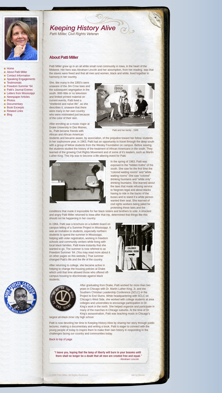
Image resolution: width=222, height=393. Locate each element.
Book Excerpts (15, 107)
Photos (11, 100)
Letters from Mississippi (21, 93)
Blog (9, 114)
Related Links (15, 111)
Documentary (15, 104)
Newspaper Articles (18, 96)
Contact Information (18, 75)
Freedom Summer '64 (20, 86)
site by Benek (138, 375)
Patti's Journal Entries (20, 89)
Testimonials (14, 82)
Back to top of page (60, 339)
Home (10, 68)
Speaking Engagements (21, 79)
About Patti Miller (17, 72)
